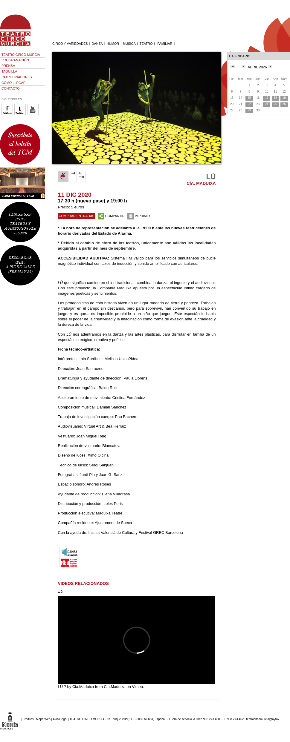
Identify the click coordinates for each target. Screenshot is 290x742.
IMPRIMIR (138, 216)
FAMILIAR (164, 43)
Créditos (27, 719)
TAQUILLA (9, 71)
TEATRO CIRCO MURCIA (20, 54)
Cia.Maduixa (114, 686)
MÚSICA (129, 43)
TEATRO (146, 43)
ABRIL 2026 (257, 67)
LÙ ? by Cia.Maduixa (76, 686)
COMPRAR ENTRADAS (76, 216)
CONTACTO (10, 88)
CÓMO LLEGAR (13, 83)
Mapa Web (43, 719)
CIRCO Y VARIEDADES (70, 43)
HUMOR (113, 43)
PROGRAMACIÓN (15, 60)
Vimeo (137, 686)
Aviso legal (60, 719)
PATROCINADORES (16, 77)
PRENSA (8, 65)
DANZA (97, 43)
